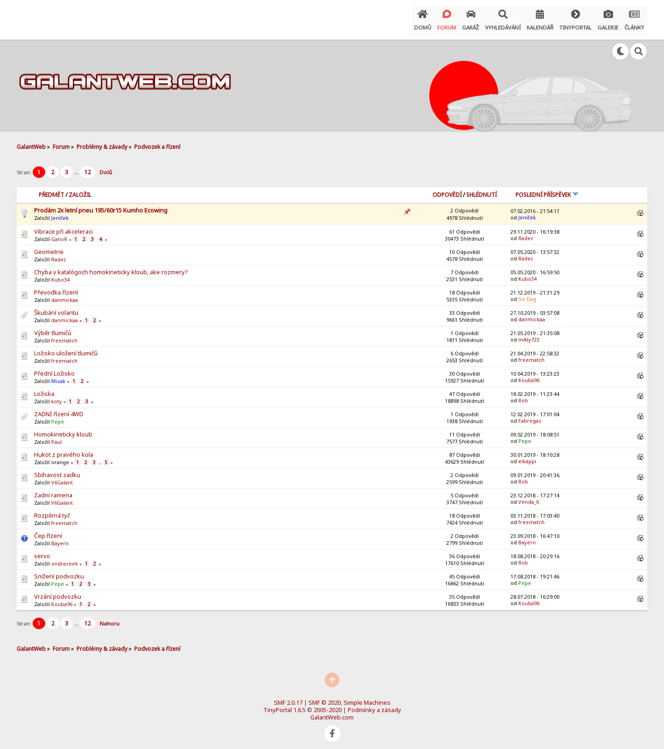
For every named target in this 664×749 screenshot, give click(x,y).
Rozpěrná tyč (52, 511)
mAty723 (529, 334)
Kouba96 (529, 375)
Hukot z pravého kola (63, 450)
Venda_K (529, 497)
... (77, 168)
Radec (526, 233)
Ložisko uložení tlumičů (66, 349)
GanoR (59, 234)
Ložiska (44, 389)
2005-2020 (328, 705)
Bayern (60, 539)
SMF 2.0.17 (288, 698)
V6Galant (62, 478)
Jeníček (60, 213)
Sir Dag (527, 294)
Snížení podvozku (59, 572)
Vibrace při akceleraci (63, 227)
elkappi (527, 456)
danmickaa (64, 295)
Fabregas (529, 416)
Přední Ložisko (54, 369)
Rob (523, 395)
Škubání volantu (56, 308)
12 (87, 168)
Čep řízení (48, 531)
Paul (56, 437)
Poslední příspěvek (547, 191)
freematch (64, 336)
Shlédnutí (481, 191)
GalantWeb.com (332, 712)
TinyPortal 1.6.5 (284, 705)
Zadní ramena (53, 491)
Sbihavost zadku (57, 470)
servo (42, 552)
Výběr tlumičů (52, 328)
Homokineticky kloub (63, 430)
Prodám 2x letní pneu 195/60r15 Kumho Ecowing (100, 206)
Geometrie (49, 247)
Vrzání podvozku (57, 592)
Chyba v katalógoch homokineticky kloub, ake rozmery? (111, 268)
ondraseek (64, 559)
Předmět (51, 191)
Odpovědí (447, 191)
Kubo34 (60, 275)
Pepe (57, 417)
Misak (58, 376)
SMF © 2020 (324, 698)
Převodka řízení (56, 288)
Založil (80, 191)
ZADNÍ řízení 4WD (58, 410)
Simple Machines (367, 698)
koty (56, 397)
